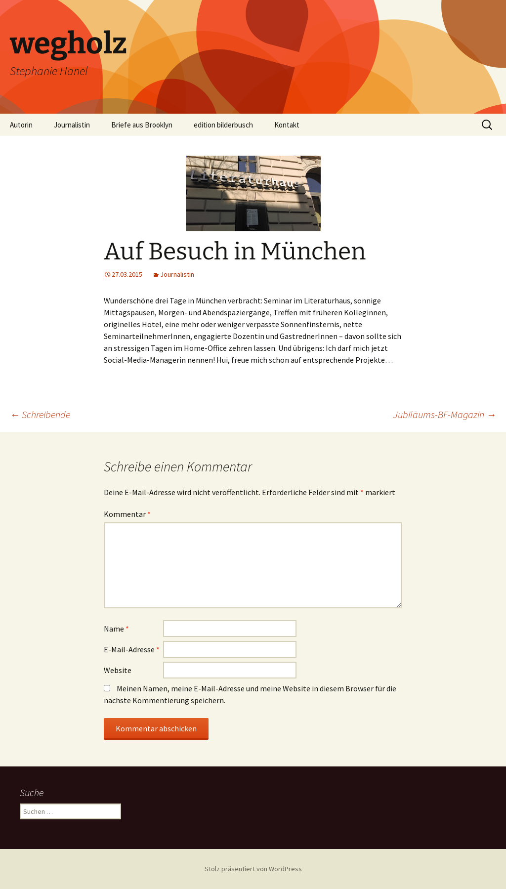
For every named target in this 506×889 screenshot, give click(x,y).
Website (117, 670)
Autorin (21, 124)
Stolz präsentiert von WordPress (253, 868)
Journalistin (72, 124)
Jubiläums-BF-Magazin (444, 414)
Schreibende (40, 414)
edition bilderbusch (223, 124)
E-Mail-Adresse (132, 649)
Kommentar (127, 514)
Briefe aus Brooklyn (141, 124)
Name (116, 629)
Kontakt (286, 124)
